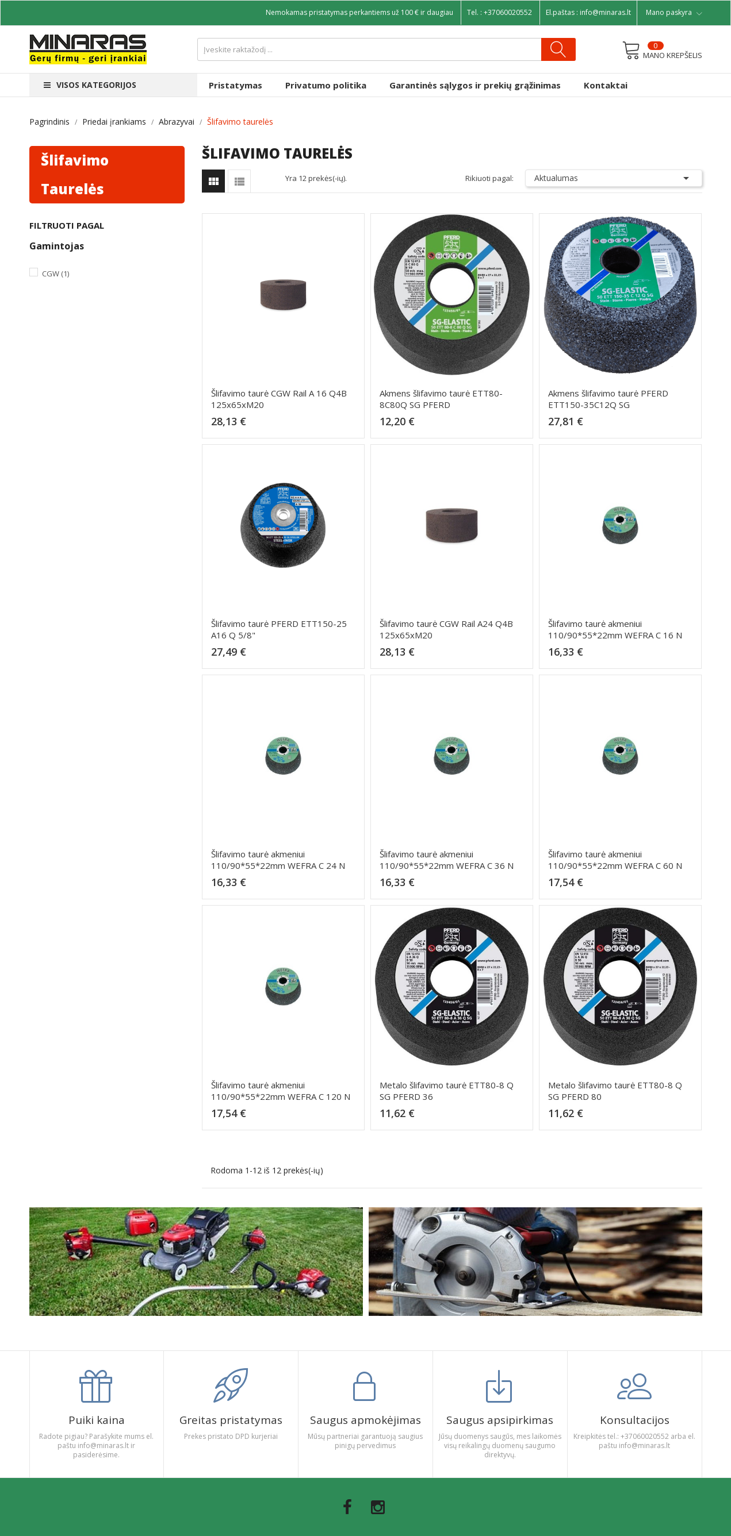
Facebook (347, 1507)
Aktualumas (613, 178)
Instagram (377, 1507)
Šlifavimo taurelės (75, 174)
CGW (55, 273)
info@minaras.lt (605, 12)
